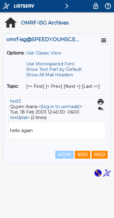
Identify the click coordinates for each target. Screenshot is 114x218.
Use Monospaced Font (50, 64)
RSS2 (99, 154)
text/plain (19, 117)
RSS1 (82, 154)
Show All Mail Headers (49, 75)
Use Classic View (43, 53)
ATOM (64, 154)
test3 (15, 101)
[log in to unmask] (60, 106)
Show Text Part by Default (54, 69)
